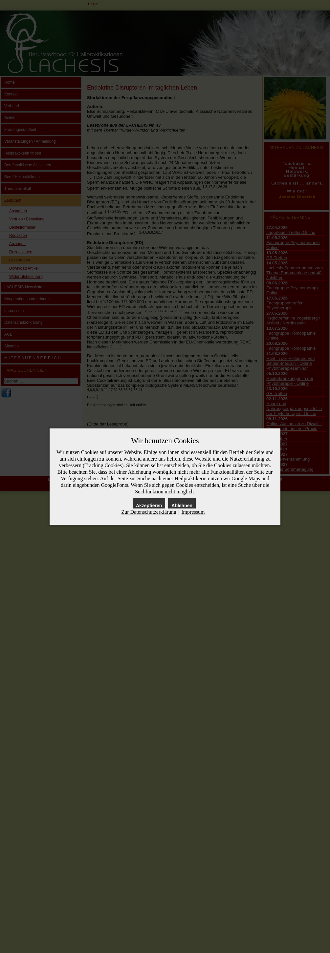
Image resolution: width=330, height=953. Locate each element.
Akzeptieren (149, 505)
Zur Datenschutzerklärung (148, 512)
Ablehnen (181, 505)
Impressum (193, 512)
